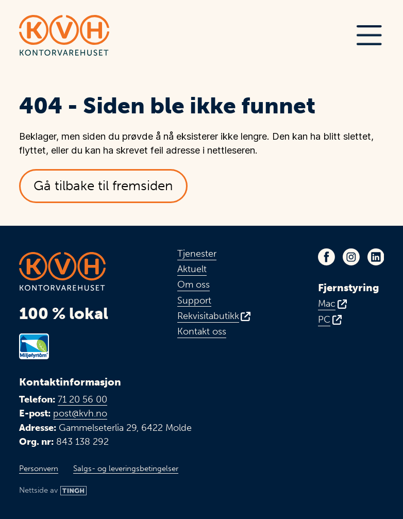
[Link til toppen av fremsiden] (64, 35)
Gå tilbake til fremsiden (103, 186)
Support (194, 300)
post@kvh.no (80, 413)
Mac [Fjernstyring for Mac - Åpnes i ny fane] (326, 303)
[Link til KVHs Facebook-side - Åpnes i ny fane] (326, 256)
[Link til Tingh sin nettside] (53, 490)
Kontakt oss (201, 331)
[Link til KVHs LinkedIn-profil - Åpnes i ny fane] (375, 256)
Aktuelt (192, 269)
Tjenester (196, 253)
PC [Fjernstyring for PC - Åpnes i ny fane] (324, 319)
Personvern (38, 468)
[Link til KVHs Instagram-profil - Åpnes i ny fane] (351, 256)
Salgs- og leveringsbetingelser (125, 468)
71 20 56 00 (82, 399)
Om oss (193, 284)
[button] (369, 35)
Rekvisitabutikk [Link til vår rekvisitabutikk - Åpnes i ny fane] (208, 316)
